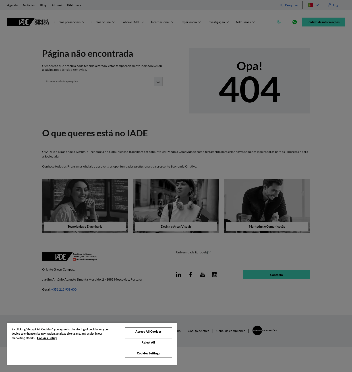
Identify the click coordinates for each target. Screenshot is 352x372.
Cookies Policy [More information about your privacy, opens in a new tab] (47, 338)
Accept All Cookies (148, 331)
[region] (92, 343)
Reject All (148, 342)
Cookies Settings (148, 353)
